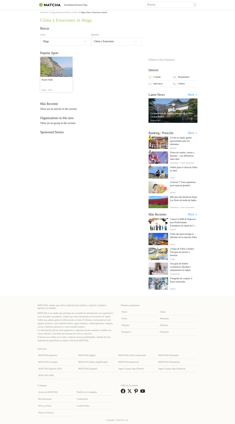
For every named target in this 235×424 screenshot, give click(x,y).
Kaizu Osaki (47, 80)
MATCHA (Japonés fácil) (50, 368)
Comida (155, 77)
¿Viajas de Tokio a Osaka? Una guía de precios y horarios (182, 252)
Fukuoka (125, 325)
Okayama (164, 332)
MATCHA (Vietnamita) (169, 362)
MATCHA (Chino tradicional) (132, 355)
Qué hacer (156, 84)
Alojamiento (181, 77)
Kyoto (124, 318)
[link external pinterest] (137, 392)
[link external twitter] (130, 392)
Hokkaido (164, 318)
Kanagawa (126, 332)
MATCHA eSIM (46, 375)
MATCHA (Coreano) (48, 362)
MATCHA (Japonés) (47, 355)
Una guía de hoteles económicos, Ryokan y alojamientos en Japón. (180, 266)
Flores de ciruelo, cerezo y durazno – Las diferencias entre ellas (182, 155)
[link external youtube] (143, 392)
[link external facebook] (124, 392)
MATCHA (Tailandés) (168, 355)
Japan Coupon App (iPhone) (131, 368)
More (191, 94)
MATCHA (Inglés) (86, 355)
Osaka (163, 312)
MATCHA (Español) (87, 368)
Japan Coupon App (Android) (171, 368)
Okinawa (164, 325)
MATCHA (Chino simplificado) (93, 362)
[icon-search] (194, 4)
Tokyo (124, 312)
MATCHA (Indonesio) (128, 362)
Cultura (179, 84)
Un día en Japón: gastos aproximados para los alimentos (181, 141)
